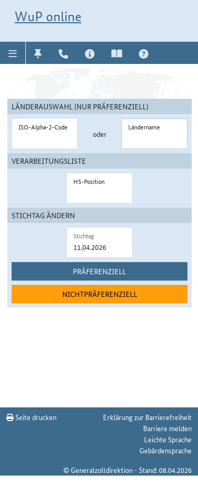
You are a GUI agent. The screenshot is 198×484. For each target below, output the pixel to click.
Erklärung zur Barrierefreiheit (147, 417)
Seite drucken (31, 417)
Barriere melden (167, 428)
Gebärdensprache (165, 450)
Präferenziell (99, 271)
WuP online (48, 16)
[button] (13, 53)
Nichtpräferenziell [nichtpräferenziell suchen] (99, 293)
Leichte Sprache (168, 439)
